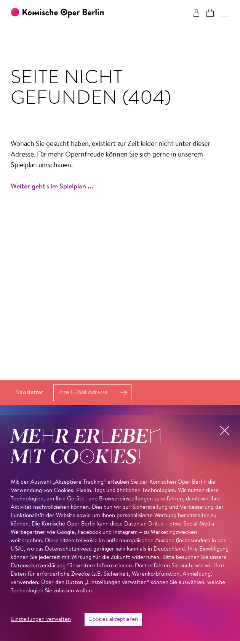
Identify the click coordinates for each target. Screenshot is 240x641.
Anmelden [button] (123, 393)
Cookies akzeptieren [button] (113, 619)
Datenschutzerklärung (38, 566)
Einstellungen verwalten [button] (41, 619)
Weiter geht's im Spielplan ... (52, 187)
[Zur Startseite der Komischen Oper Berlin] (57, 13)
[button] (225, 13)
